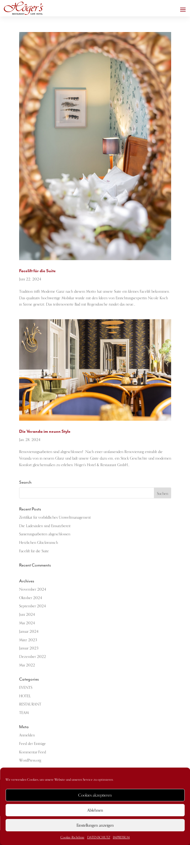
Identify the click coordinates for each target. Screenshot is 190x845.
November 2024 (32, 589)
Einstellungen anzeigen (95, 825)
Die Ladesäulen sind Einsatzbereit (45, 526)
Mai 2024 (27, 623)
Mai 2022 (27, 665)
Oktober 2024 (30, 598)
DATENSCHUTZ (98, 837)
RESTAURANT (30, 704)
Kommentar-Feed (32, 752)
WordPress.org (30, 760)
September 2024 (32, 606)
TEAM (24, 713)
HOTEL (25, 696)
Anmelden (27, 735)
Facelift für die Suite (37, 271)
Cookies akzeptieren (95, 795)
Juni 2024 (27, 614)
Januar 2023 (28, 648)
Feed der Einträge (32, 744)
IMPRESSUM (121, 837)
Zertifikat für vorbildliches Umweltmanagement (55, 517)
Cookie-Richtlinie (72, 837)
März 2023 (28, 640)
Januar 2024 (28, 631)
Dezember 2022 (32, 657)
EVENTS (25, 687)
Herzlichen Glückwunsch (38, 542)
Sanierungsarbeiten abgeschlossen (44, 534)
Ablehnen (95, 810)
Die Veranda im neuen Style (45, 431)
